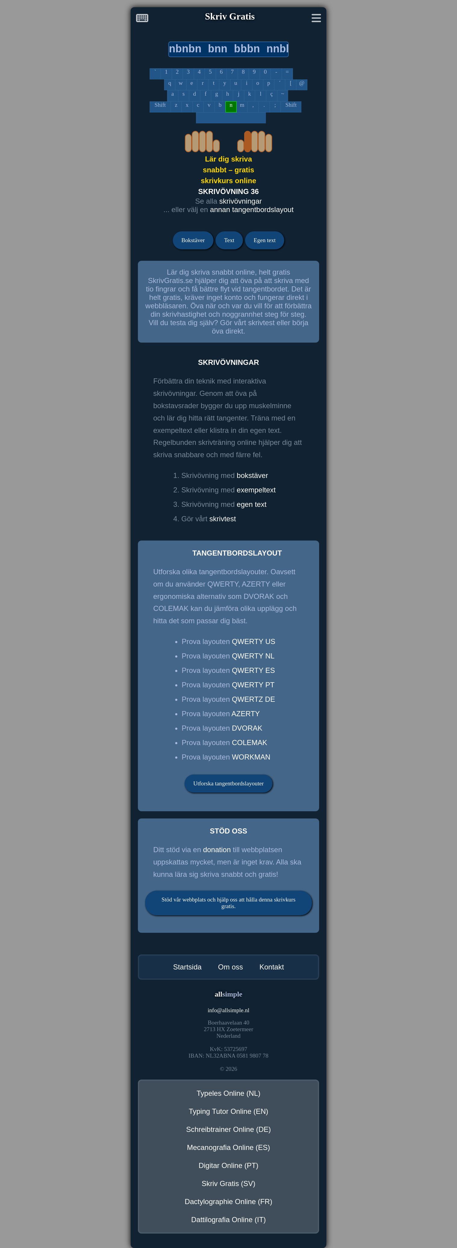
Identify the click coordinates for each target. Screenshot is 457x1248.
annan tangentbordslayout (252, 209)
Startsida (187, 967)
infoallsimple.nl (229, 1010)
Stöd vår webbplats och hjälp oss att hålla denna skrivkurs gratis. (229, 902)
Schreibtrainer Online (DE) (228, 1129)
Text (229, 240)
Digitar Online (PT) (229, 1165)
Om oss (230, 967)
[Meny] (316, 19)
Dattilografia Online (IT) (228, 1220)
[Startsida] (142, 19)
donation (217, 850)
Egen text (265, 240)
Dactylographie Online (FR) (228, 1201)
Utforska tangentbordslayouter (228, 783)
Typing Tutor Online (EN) (228, 1111)
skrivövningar (240, 201)
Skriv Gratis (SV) (229, 1183)
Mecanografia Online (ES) (228, 1147)
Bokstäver (193, 240)
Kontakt (272, 967)
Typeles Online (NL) (228, 1093)
